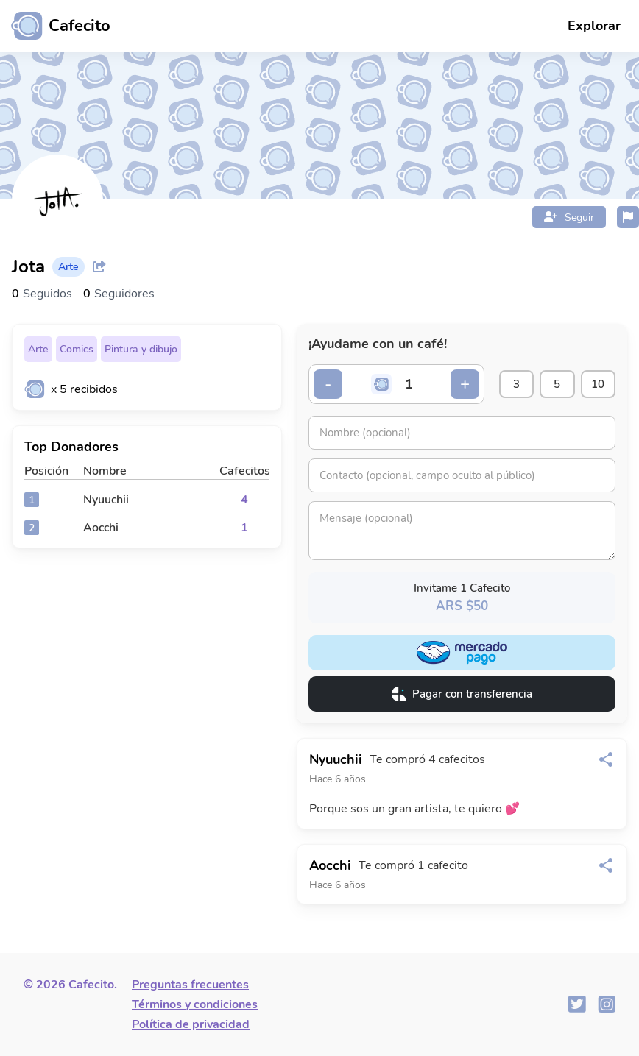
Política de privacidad (191, 1024)
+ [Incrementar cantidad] (459, 384)
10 (597, 384)
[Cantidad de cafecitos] (406, 384)
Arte (38, 349)
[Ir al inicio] (55, 26)
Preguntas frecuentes (190, 985)
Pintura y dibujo (141, 349)
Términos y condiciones (195, 1004)
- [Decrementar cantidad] (328, 384)
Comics (76, 349)
